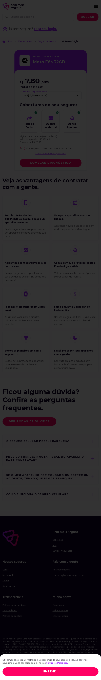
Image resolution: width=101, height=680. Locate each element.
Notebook (8, 578)
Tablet (6, 584)
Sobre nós (58, 543)
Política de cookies (12, 619)
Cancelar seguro (61, 619)
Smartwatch (9, 589)
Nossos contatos (61, 573)
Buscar (87, 17)
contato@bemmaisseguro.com (68, 578)
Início (9, 41)
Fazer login (58, 608)
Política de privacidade (14, 608)
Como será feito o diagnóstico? (50, 154)
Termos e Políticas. (57, 663)
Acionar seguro (60, 613)
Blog (55, 548)
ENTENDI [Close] (50, 671)
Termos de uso (10, 614)
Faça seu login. (46, 29)
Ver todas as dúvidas (29, 421)
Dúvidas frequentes (62, 554)
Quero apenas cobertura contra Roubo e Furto (49, 148)
